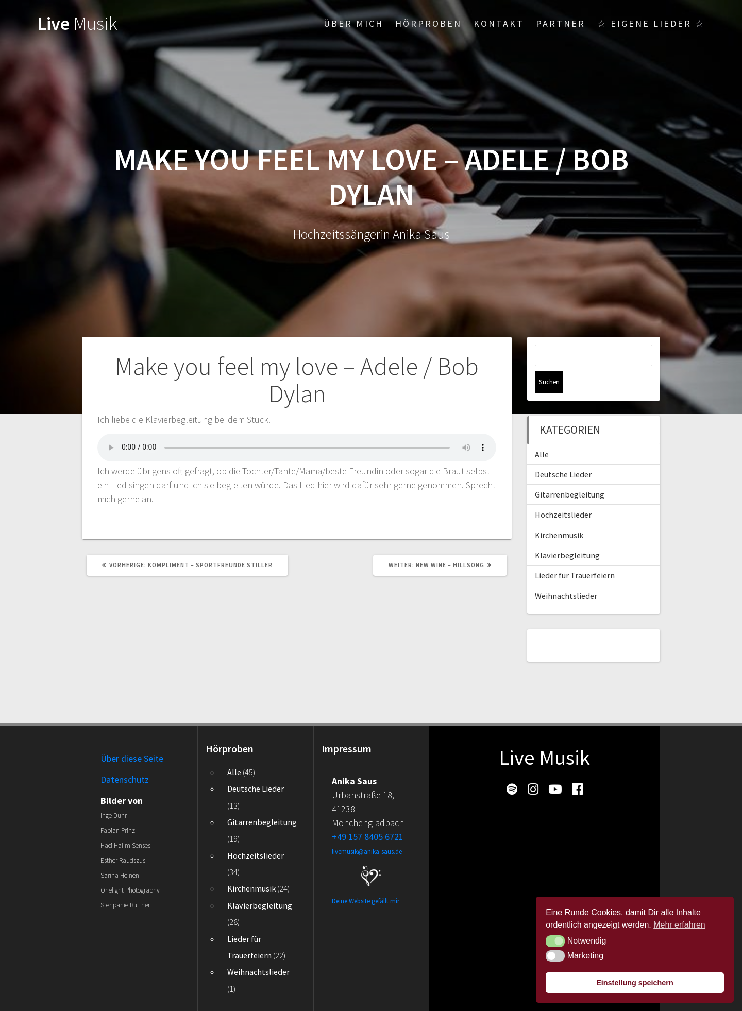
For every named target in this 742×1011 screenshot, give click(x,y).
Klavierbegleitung (567, 533)
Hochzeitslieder (563, 493)
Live (77, 23)
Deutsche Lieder (563, 453)
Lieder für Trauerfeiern (575, 554)
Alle (542, 432)
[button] (555, 941)
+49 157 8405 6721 (367, 837)
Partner (560, 23)
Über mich (353, 23)
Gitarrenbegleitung (569, 473)
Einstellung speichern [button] (634, 983)
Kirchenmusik (559, 513)
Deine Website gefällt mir (365, 901)
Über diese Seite (131, 758)
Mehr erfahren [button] (679, 924)
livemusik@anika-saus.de (367, 851)
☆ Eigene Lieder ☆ (651, 23)
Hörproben (428, 23)
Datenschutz (124, 779)
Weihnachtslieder (566, 574)
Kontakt (499, 23)
